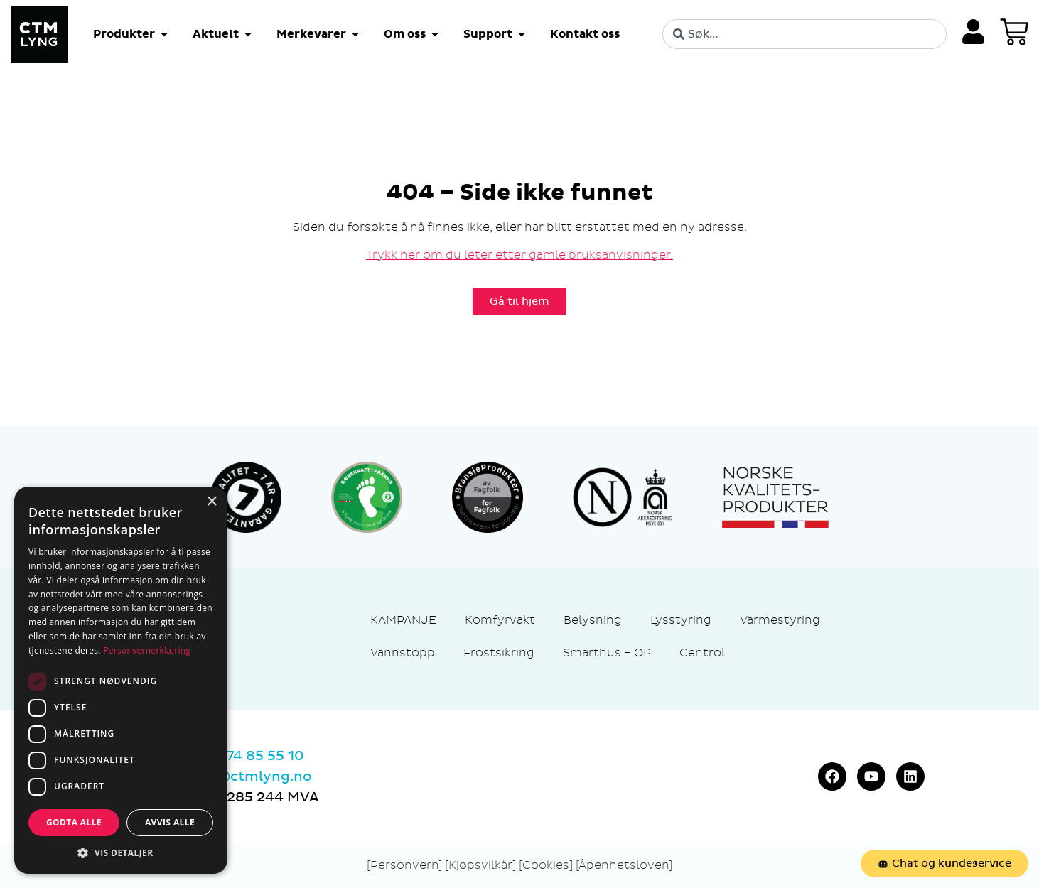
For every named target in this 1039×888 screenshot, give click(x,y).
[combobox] (804, 34)
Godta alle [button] (74, 822)
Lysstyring (680, 620)
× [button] (211, 502)
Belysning (593, 620)
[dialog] (120, 680)
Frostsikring (498, 652)
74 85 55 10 (265, 756)
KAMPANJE (403, 620)
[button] (120, 852)
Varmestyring (780, 620)
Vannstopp (402, 652)
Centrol (702, 652)
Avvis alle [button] (170, 822)
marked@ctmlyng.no (237, 776)
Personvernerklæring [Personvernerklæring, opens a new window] (146, 650)
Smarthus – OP (607, 652)
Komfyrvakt (500, 620)
